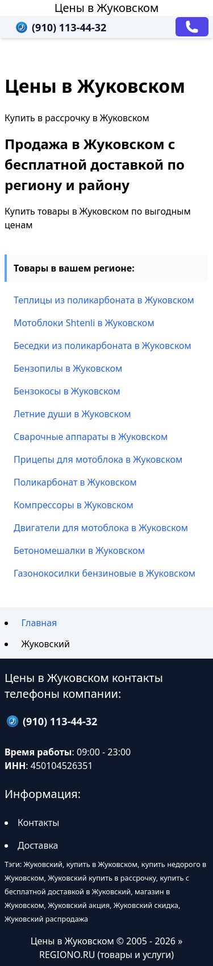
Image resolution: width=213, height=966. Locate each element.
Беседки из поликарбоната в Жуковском (102, 345)
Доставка (38, 845)
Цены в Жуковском (107, 7)
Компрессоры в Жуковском (73, 505)
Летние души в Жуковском (72, 414)
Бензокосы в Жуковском (67, 391)
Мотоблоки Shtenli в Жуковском (84, 322)
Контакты (38, 822)
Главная (39, 622)
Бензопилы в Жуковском (68, 368)
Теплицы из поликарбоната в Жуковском (104, 300)
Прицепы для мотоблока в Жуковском (98, 459)
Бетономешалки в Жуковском (79, 550)
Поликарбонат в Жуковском (75, 482)
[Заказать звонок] (192, 26)
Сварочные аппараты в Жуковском (91, 436)
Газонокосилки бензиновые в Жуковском (104, 573)
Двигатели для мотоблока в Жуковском (101, 527)
